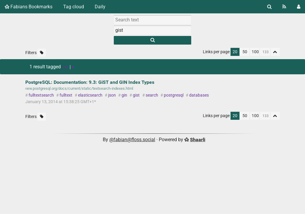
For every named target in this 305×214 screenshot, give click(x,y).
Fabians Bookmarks (28, 7)
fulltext (66, 95)
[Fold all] (275, 52)
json (112, 95)
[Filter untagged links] (42, 53)
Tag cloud (73, 7)
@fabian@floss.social (132, 139)
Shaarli (197, 139)
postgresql (173, 95)
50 (244, 51)
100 (255, 51)
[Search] (269, 6)
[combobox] (152, 30)
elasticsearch (90, 95)
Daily (100, 7)
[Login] (298, 6)
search (152, 95)
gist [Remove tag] (68, 67)
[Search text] (152, 19)
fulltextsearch (41, 95)
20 (235, 51)
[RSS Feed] (284, 6)
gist (136, 95)
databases (199, 95)
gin (124, 95)
